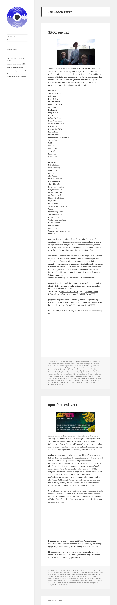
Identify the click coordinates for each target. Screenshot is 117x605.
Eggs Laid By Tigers (73, 368)
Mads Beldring (83, 374)
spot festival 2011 (62, 404)
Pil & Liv (66, 581)
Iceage (69, 574)
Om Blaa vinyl (11, 36)
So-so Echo (69, 378)
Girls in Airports (75, 572)
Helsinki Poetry (89, 370)
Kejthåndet (83, 372)
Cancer (82, 364)
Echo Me (64, 368)
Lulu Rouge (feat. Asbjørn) (69, 374)
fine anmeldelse (65, 544)
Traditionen (52, 436)
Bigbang (93, 570)
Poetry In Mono (53, 378)
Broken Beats (65, 364)
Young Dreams (90, 382)
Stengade (86, 378)
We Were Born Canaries (68, 382)
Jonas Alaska (75, 372)
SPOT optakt (58, 32)
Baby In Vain (88, 362)
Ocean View (87, 376)
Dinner (58, 368)
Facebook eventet (91, 291)
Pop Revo (62, 378)
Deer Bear (66, 572)
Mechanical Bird (61, 376)
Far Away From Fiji (86, 368)
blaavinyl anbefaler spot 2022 (16, 64)
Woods (79, 382)
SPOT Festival (78, 378)
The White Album (82, 380)
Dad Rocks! (59, 366)
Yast (83, 382)
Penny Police (95, 376)
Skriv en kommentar (56, 384)
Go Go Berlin (58, 370)
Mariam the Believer (94, 374)
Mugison (70, 578)
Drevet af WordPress (55, 600)
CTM (53, 366)
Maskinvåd (51, 376)
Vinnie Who (92, 380)
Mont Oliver (70, 376)
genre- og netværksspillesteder (17, 76)
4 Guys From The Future (82, 570)
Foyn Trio (96, 368)
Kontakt (9, 40)
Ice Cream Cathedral (54, 372)
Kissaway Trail (91, 372)
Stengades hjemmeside (69, 278)
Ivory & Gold (66, 372)
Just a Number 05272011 (65, 576)
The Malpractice (63, 380)
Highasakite (98, 370)
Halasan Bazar (67, 370)
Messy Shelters (61, 578)
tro (59, 436)
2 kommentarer (62, 585)
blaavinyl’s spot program (15, 67)
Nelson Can (79, 376)
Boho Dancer (56, 364)
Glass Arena (85, 572)
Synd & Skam (94, 378)
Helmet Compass (77, 370)
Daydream (52, 267)
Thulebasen (85, 583)
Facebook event (88, 278)
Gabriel (50, 370)
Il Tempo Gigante (77, 574)
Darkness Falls (57, 572)
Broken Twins (75, 364)
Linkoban (57, 374)
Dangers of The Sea (69, 366)
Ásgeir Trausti (79, 362)
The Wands (72, 380)
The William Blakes (75, 583)
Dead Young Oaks (90, 366)
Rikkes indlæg (67, 362)
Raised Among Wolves (76, 581)
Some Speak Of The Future (93, 581)
